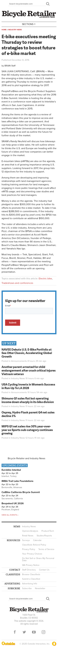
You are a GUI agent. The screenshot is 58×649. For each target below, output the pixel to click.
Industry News (15, 30)
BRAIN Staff (9, 65)
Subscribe (27, 588)
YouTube (34, 632)
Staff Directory (29, 569)
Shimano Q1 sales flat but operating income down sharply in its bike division (28, 400)
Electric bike (45, 278)
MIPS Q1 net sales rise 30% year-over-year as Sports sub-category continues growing (27, 429)
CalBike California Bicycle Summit (21, 492)
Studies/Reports (44, 535)
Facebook (15, 632)
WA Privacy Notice (30, 565)
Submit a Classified (31, 579)
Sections (29, 24)
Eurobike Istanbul (11, 469)
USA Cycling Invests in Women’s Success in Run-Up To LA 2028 (28, 386)
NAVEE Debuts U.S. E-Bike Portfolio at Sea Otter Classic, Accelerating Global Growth (27, 353)
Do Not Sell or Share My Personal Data (38, 559)
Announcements (19, 361)
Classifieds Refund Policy (34, 544)
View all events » (10, 515)
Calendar (37, 540)
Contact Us (44, 569)
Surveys (26, 540)
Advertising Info (29, 583)
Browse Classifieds (31, 574)
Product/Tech (47, 531)
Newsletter (40, 588)
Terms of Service (46, 549)
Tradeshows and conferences (17, 283)
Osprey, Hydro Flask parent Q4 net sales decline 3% (28, 414)
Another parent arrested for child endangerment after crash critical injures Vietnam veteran (29, 370)
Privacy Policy (28, 549)
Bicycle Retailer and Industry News (26, 458)
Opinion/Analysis (30, 531)
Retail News (27, 535)
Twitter (24, 632)
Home (4, 30)
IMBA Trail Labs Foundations (17, 481)
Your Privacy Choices (32, 553)
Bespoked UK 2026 (13, 503)
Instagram (43, 632)
